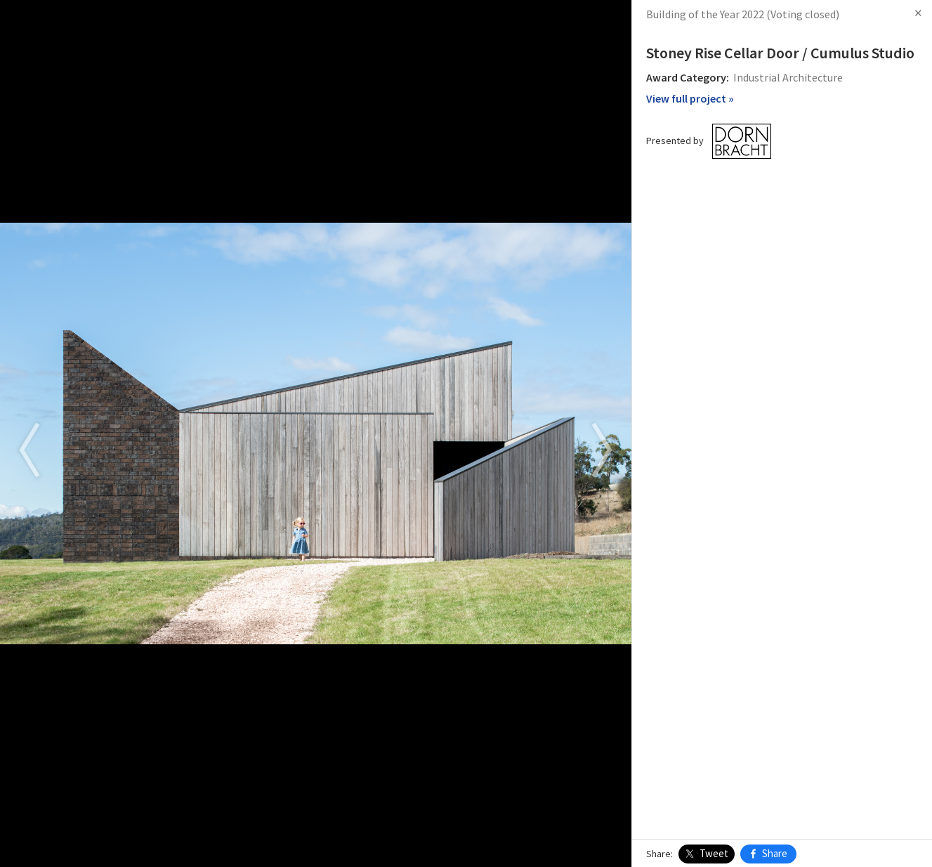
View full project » (690, 98)
